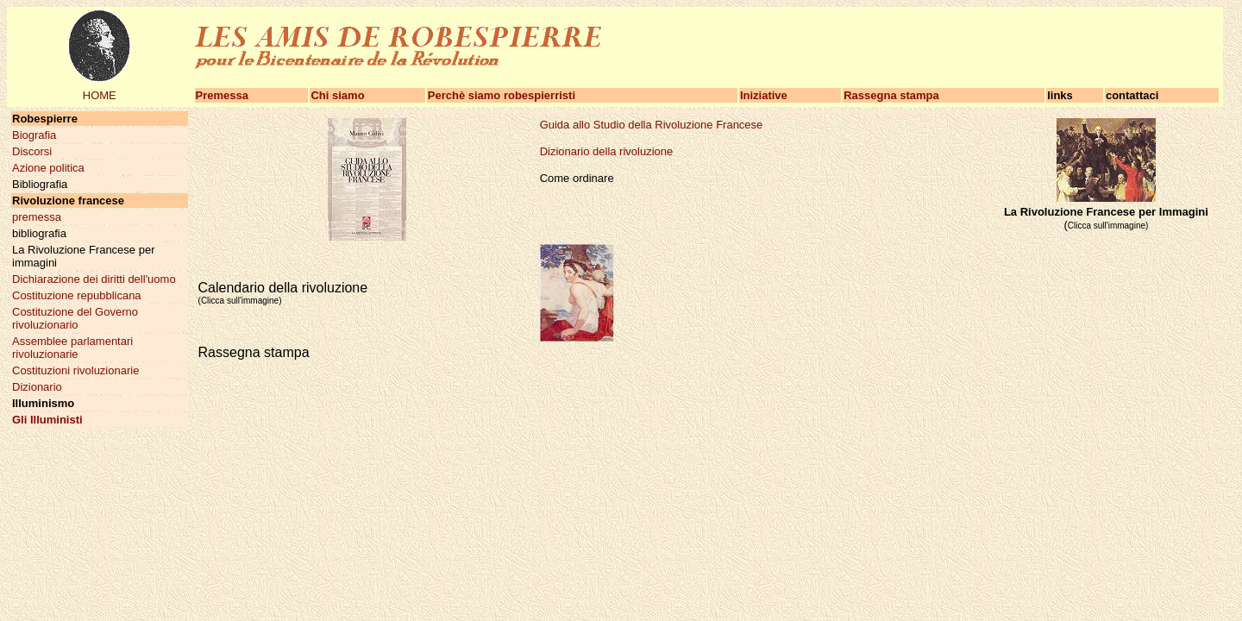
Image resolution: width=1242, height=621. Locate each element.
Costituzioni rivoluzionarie (75, 370)
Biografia (34, 135)
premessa (36, 216)
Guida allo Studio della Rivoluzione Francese (651, 124)
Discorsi (32, 151)
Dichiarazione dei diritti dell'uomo (94, 279)
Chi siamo (337, 95)
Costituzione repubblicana (76, 295)
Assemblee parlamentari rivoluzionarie (72, 348)
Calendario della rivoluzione (283, 292)
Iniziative (763, 95)
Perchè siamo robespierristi (501, 95)
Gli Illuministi (47, 419)
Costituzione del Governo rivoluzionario (75, 318)
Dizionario (37, 386)
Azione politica (48, 167)
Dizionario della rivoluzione (607, 151)
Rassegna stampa (891, 95)
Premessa (222, 95)
